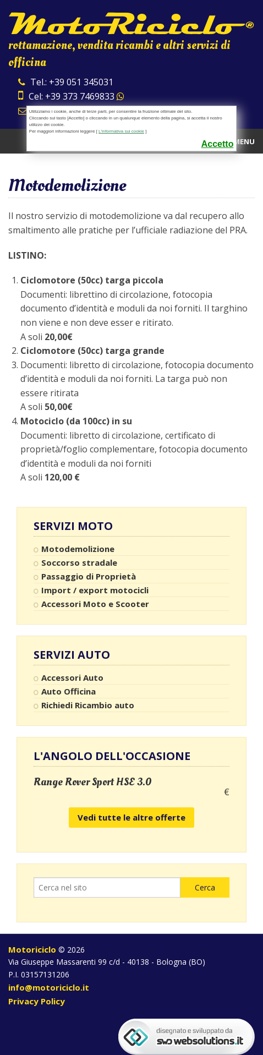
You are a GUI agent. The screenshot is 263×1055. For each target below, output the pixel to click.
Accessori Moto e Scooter (95, 603)
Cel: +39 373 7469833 (71, 96)
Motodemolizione (77, 548)
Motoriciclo (32, 949)
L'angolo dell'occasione (112, 755)
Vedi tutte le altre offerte (131, 817)
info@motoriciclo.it (48, 987)
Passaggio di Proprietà (88, 576)
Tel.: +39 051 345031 (65, 82)
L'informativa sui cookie (121, 131)
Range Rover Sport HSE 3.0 (93, 782)
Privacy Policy (36, 1001)
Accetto (217, 144)
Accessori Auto (72, 677)
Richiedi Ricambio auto (87, 704)
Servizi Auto (72, 654)
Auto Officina (68, 691)
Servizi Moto (73, 526)
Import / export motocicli (95, 589)
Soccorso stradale (79, 562)
